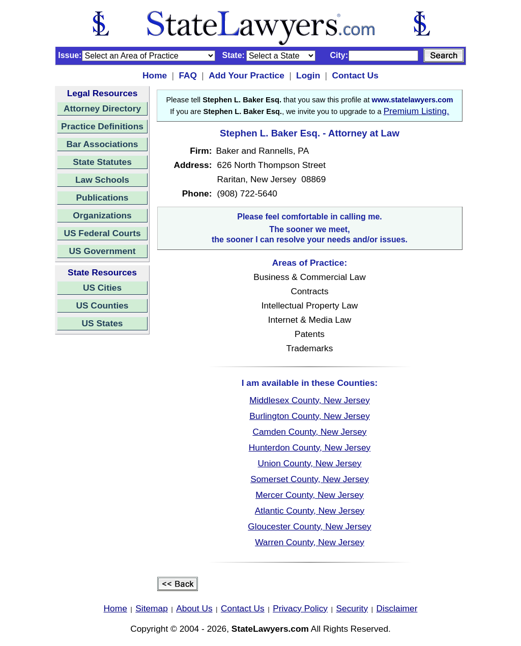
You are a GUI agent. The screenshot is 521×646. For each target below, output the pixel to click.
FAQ (188, 75)
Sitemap (151, 608)
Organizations (102, 215)
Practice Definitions (102, 126)
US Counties (102, 305)
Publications (102, 197)
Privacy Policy (300, 608)
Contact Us (355, 75)
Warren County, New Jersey (309, 542)
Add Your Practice (246, 75)
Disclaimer (397, 608)
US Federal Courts (102, 233)
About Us (194, 608)
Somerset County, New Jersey (309, 479)
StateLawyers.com (270, 629)
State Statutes (102, 162)
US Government (102, 251)
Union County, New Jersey (310, 463)
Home (154, 75)
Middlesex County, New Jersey (309, 400)
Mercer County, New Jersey (309, 495)
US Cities (102, 288)
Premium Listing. (416, 111)
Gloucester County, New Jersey (309, 526)
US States (102, 323)
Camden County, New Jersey (309, 432)
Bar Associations (102, 144)
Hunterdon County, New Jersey (310, 447)
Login (308, 75)
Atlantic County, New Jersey (309, 510)
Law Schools (102, 180)
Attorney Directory (102, 108)
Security (352, 608)
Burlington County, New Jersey (309, 416)
